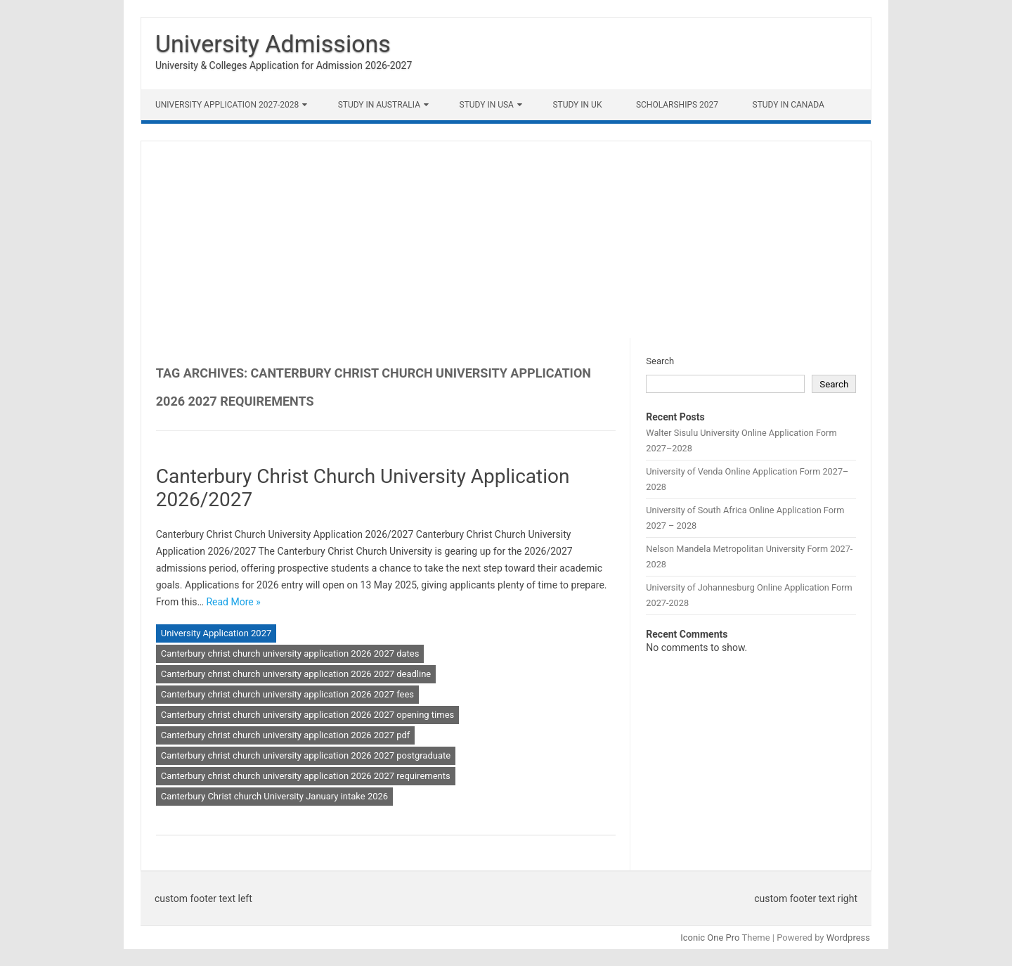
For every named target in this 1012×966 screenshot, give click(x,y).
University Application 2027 (216, 633)
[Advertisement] (506, 239)
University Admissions (273, 44)
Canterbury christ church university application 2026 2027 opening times (308, 714)
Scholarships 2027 (677, 105)
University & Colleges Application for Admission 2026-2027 (283, 65)
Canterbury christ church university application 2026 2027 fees (287, 694)
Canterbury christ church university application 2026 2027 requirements (305, 776)
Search (660, 361)
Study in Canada (788, 105)
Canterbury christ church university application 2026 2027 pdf (285, 735)
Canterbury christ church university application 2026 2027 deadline (296, 674)
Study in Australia (379, 105)
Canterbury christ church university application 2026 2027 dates (290, 653)
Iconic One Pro (709, 937)
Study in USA (487, 105)
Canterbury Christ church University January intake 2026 (274, 796)
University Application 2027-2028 (227, 105)
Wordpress (848, 937)
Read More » (233, 601)
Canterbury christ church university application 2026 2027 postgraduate (305, 755)
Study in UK (577, 105)
